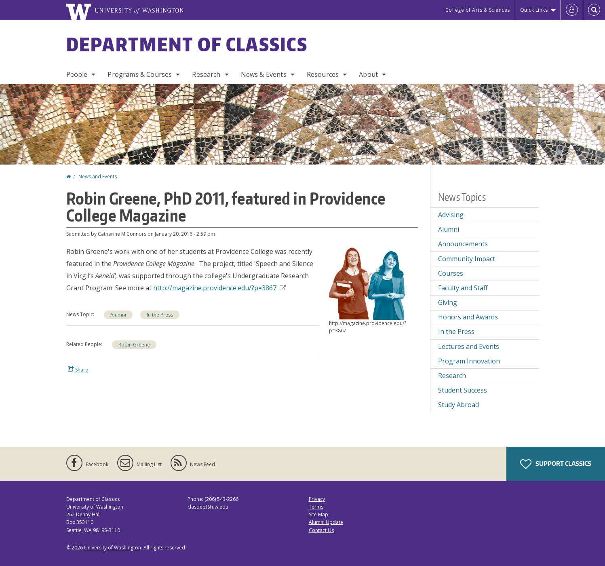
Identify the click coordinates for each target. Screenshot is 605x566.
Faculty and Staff (463, 287)
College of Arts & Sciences (477, 9)
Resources (323, 74)
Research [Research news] (452, 375)
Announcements (463, 243)
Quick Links (534, 9)
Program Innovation (469, 361)
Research (206, 74)
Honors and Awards (468, 317)
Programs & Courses (140, 74)
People (77, 74)
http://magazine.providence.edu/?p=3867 (219, 287)
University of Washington (112, 547)
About (368, 74)
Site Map (318, 514)
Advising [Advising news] (451, 214)
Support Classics (555, 464)
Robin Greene (134, 344)
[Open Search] (594, 10)
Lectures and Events (468, 346)
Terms (316, 506)
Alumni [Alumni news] (448, 229)
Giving (447, 302)
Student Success (462, 390)
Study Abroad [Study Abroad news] (458, 404)
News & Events (264, 74)
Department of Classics (187, 44)
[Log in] (572, 10)
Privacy (317, 499)
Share (78, 369)
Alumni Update (326, 522)
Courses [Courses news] (450, 273)
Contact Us (321, 530)
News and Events (97, 176)
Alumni (118, 314)
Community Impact (466, 258)
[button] (373, 281)
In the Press (160, 314)
